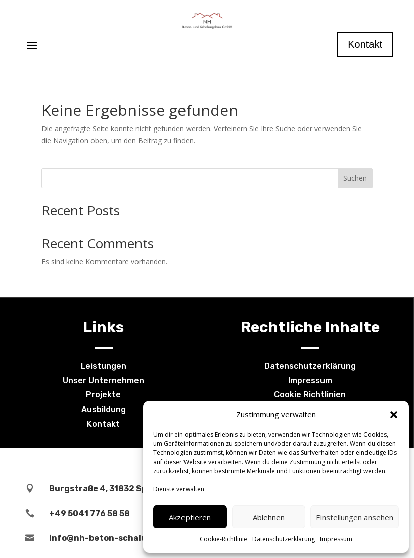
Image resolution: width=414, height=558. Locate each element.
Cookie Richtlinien (310, 394)
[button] (394, 415)
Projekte (103, 394)
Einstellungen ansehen (354, 517)
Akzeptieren (190, 517)
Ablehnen (269, 517)
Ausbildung (103, 409)
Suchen (355, 178)
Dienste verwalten (178, 489)
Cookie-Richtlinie (223, 539)
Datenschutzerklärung (283, 539)
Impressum (336, 539)
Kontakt (365, 44)
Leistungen (103, 366)
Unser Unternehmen (103, 380)
